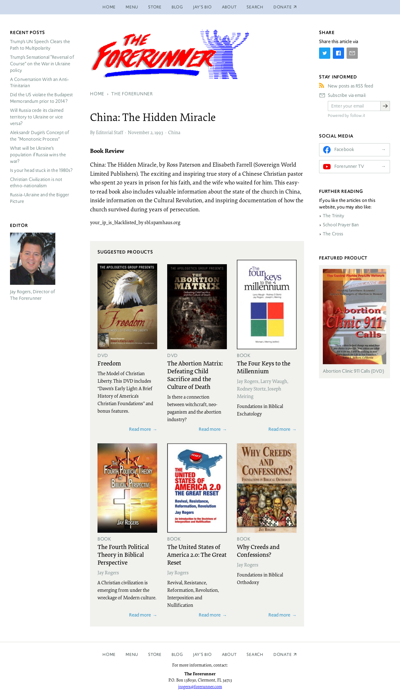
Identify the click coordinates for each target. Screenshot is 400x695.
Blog (177, 7)
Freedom (109, 363)
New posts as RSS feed (350, 86)
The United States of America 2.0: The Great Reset (197, 554)
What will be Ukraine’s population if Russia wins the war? (38, 154)
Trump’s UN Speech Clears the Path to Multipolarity (40, 44)
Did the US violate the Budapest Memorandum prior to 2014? (41, 98)
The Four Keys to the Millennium (263, 367)
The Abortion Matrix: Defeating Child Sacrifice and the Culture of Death (195, 374)
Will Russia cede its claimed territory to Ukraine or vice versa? (36, 117)
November (138, 132)
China (174, 132)
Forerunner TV (349, 166)
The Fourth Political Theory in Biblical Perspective (123, 554)
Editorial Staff (109, 132)
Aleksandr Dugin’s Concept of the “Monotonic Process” (39, 135)
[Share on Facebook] (338, 53)
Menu (132, 7)
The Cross (333, 234)
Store (155, 7)
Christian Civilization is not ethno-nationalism (36, 182)
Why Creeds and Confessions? (258, 550)
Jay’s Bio (202, 7)
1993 (158, 132)
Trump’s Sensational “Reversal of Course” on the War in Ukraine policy (42, 63)
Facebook (344, 149)
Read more (140, 429)
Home (109, 7)
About (229, 7)
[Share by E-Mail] (352, 53)
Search (255, 7)
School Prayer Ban (341, 225)
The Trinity (333, 216)
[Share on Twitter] (324, 53)
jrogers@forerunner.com (200, 686)
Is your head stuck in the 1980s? (41, 170)
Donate (282, 654)
